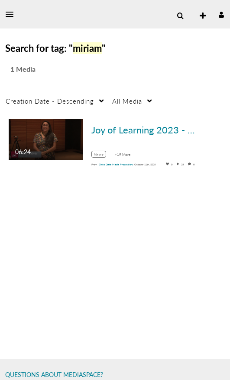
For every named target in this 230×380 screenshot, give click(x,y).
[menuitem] (180, 16)
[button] (12, 14)
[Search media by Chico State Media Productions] (116, 164)
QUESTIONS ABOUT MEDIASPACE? (54, 374)
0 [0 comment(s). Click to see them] (194, 164)
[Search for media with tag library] (102, 155)
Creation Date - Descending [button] (50, 101)
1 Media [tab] (23, 69)
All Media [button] (127, 101)
